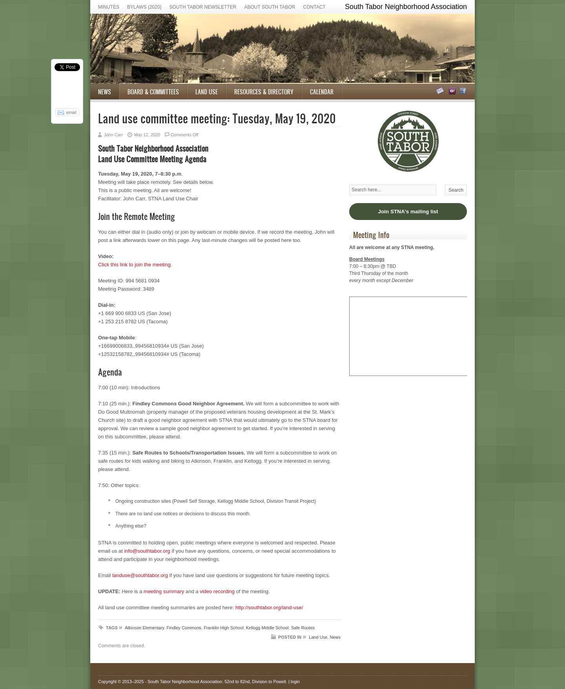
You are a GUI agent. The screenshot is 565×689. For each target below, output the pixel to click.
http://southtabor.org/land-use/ (269, 607)
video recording (217, 591)
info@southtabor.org (147, 551)
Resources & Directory (263, 91)
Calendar (322, 91)
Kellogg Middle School (267, 627)
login (295, 681)
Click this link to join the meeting (134, 265)
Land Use (206, 91)
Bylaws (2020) (144, 7)
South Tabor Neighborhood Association (185, 681)
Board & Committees (153, 91)
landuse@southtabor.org (140, 575)
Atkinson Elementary (144, 627)
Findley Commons (183, 627)
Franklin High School (224, 627)
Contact (314, 7)
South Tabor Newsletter (203, 7)
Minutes (108, 7)
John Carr (113, 134)
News (104, 91)
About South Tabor (269, 7)
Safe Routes (303, 627)
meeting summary (164, 591)
